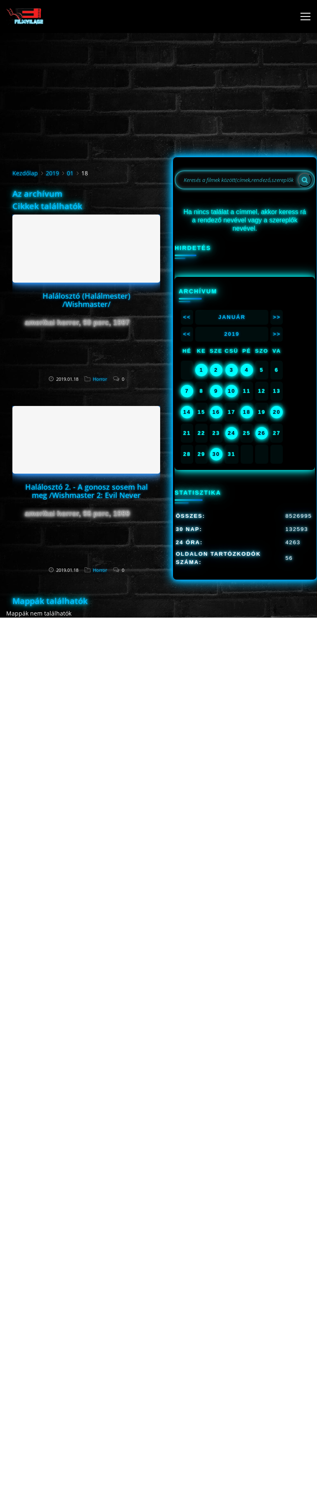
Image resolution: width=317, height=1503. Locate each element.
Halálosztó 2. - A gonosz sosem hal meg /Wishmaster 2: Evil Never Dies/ (86, 495)
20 (276, 412)
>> (277, 317)
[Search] (305, 180)
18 (247, 412)
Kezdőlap (25, 173)
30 (216, 454)
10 (231, 391)
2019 (52, 173)
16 (216, 412)
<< (187, 317)
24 (231, 433)
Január (232, 317)
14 (187, 412)
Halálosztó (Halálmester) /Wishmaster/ (86, 300)
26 (261, 433)
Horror (100, 379)
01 (70, 173)
